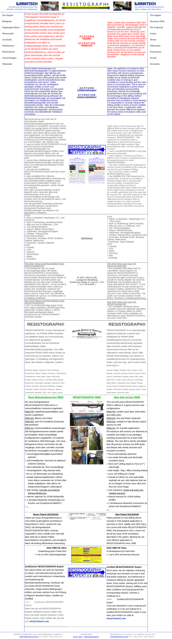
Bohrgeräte (7, 21)
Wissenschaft (7, 33)
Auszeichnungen (9, 58)
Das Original (7, 15)
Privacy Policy (78, 636)
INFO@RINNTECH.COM (29, 636)
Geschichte (7, 39)
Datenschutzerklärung (91, 636)
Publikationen (8, 46)
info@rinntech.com (39, 621)
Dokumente (7, 64)
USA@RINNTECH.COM (119, 636)
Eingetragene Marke (11, 27)
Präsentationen (8, 52)
